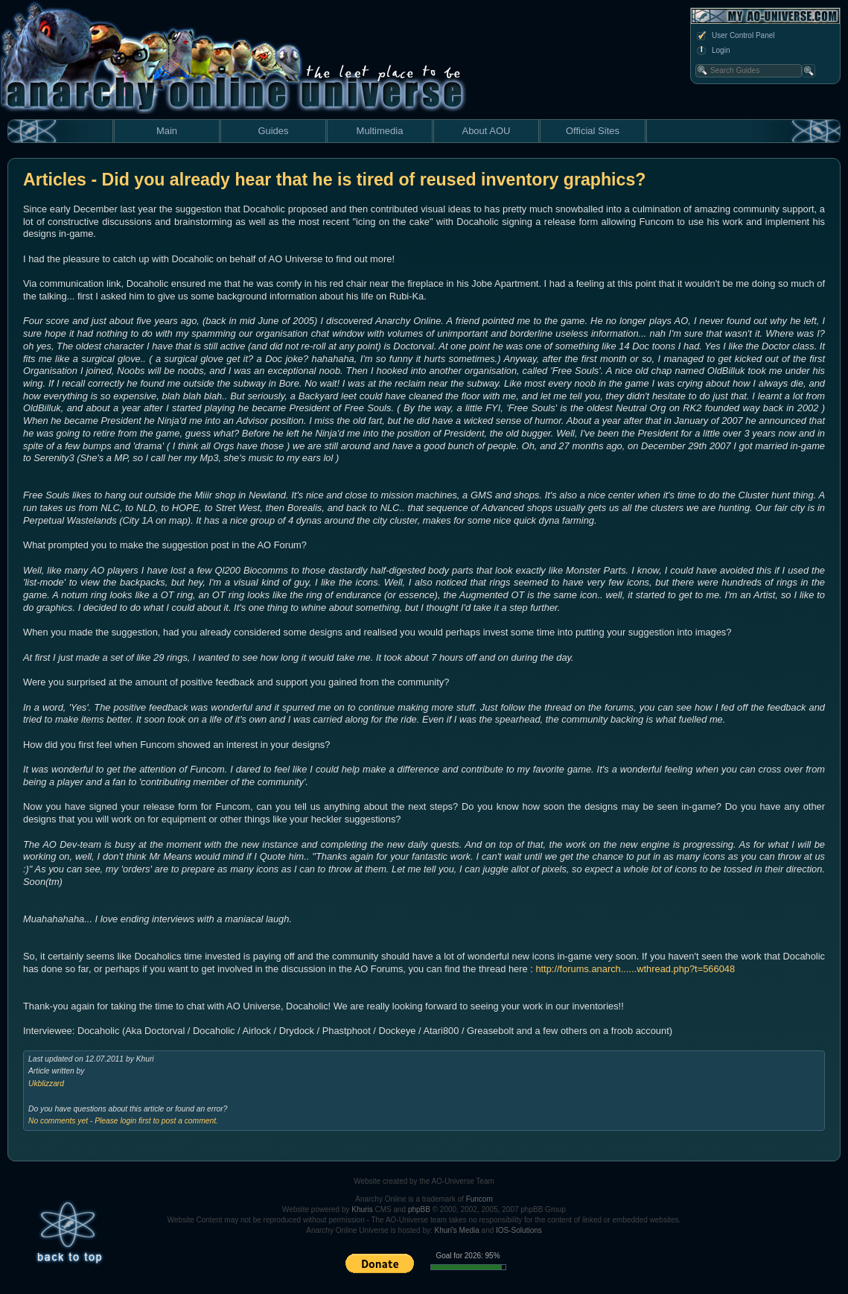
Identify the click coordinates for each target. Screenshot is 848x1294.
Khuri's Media (457, 1230)
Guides (273, 130)
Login (712, 50)
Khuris (361, 1209)
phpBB (419, 1209)
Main (166, 130)
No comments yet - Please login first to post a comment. (123, 1121)
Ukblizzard (46, 1083)
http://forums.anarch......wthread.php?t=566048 (635, 968)
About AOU (486, 130)
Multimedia (380, 130)
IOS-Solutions (519, 1230)
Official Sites (592, 130)
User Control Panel (734, 36)
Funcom (479, 1199)
